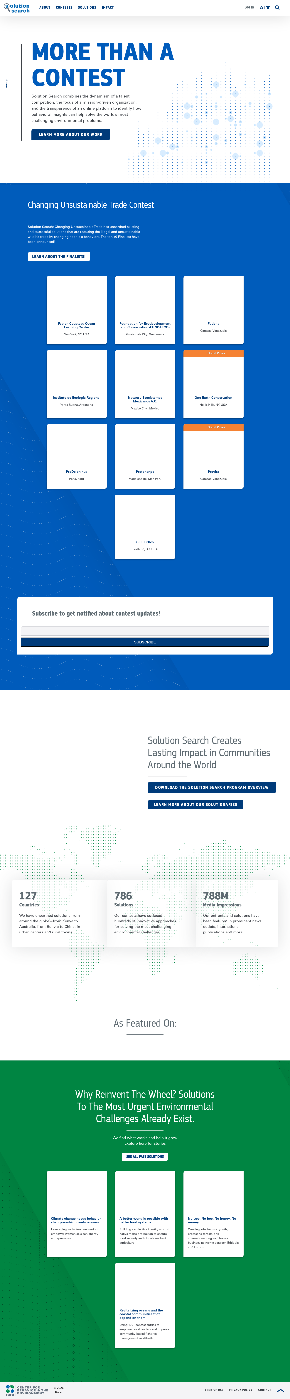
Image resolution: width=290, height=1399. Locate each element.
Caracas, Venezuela (213, 330)
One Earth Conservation (213, 398)
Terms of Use (213, 1390)
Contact (264, 1390)
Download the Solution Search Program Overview (212, 787)
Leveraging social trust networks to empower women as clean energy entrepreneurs (75, 1234)
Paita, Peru (76, 479)
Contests (64, 7)
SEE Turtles (145, 542)
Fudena (213, 324)
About (44, 7)
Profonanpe (145, 472)
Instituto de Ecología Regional (76, 398)
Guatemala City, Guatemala (145, 334)
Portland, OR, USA (145, 549)
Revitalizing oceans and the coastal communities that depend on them (141, 1314)
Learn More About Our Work (71, 134)
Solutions (87, 7)
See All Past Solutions (145, 1156)
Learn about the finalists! (58, 256)
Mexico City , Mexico (145, 408)
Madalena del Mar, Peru (145, 479)
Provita (213, 472)
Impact (108, 7)
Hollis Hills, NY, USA (213, 405)
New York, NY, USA (77, 334)
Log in (249, 7)
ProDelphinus (76, 472)
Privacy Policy (241, 1390)
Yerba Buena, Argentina (76, 405)
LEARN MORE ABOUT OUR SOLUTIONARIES (195, 804)
